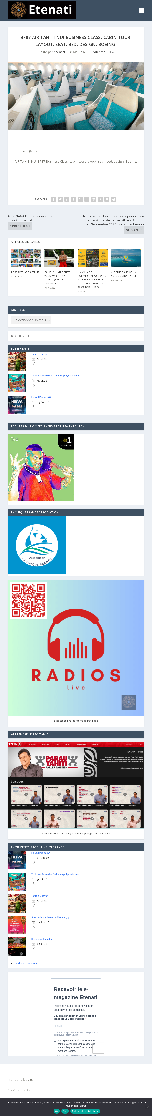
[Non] (147, 1107)
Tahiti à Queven (39, 354)
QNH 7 (32, 151)
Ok (56, 1111)
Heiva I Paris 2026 (41, 397)
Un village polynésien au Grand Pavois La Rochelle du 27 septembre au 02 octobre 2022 (92, 280)
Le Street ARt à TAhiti (25, 272)
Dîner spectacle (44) (42, 939)
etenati (59, 52)
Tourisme (98, 52)
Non (65, 1111)
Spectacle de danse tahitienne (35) (50, 917)
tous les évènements (25, 963)
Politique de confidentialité (85, 1111)
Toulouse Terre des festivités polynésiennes (55, 375)
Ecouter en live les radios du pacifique (76, 720)
